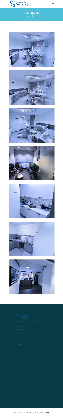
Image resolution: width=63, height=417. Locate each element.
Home (27, 16)
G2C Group (45, 412)
